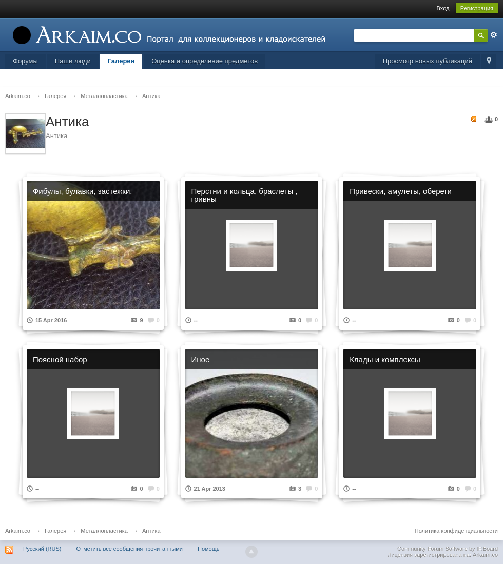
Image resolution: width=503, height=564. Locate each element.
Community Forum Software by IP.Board (447, 549)
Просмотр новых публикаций (427, 61)
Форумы (25, 61)
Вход (443, 8)
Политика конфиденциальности (456, 531)
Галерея (121, 61)
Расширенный (494, 35)
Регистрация (476, 8)
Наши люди (73, 61)
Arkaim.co (17, 531)
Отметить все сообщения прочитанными (129, 549)
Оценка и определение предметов (204, 61)
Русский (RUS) (42, 549)
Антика (151, 531)
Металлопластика (104, 531)
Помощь (209, 549)
